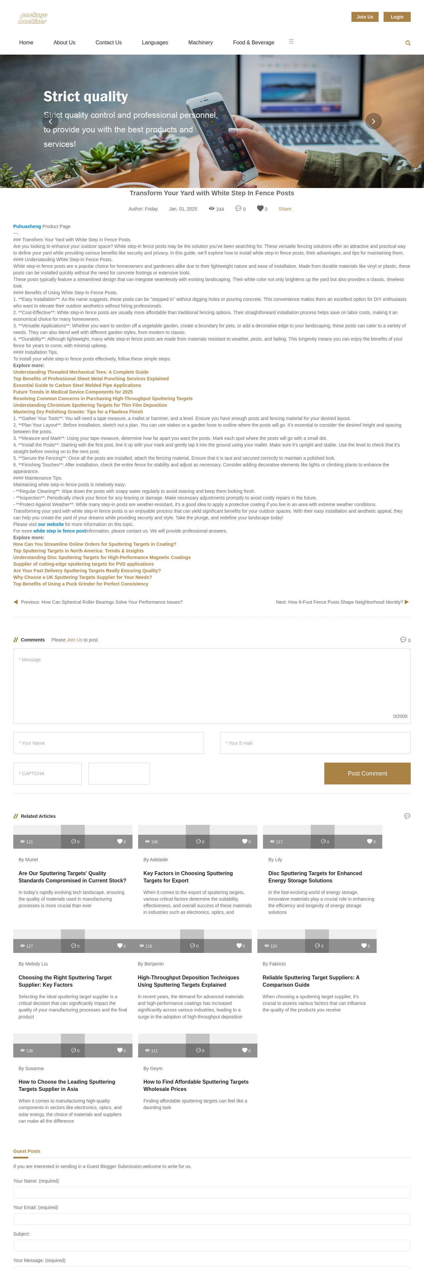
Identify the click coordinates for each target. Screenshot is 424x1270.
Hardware (74, 1253)
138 (228, 936)
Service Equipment (279, 1253)
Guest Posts (26, 1037)
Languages (155, 42)
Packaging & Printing (221, 1253)
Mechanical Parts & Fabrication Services (142, 1253)
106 (127, 836)
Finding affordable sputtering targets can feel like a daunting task (362, 990)
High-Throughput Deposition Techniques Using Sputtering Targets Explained (55, 975)
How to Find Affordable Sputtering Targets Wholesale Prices (358, 975)
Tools (321, 1253)
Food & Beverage (254, 42)
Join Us (365, 17)
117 (228, 836)
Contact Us (109, 42)
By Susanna (232, 954)
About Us (65, 42)
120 (127, 936)
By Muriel (28, 855)
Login (397, 17)
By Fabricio (130, 954)
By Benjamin (32, 954)
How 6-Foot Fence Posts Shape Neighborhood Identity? (346, 602)
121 (26, 836)
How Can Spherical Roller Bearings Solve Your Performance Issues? (112, 602)
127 (328, 836)
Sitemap (351, 1253)
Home (26, 42)
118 (26, 936)
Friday (151, 209)
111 (328, 936)
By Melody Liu (335, 855)
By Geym (330, 954)
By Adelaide (131, 855)
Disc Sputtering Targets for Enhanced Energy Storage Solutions (254, 876)
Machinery (200, 42)
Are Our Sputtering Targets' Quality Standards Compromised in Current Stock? (60, 876)
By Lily (227, 855)
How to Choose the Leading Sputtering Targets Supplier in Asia (258, 975)
